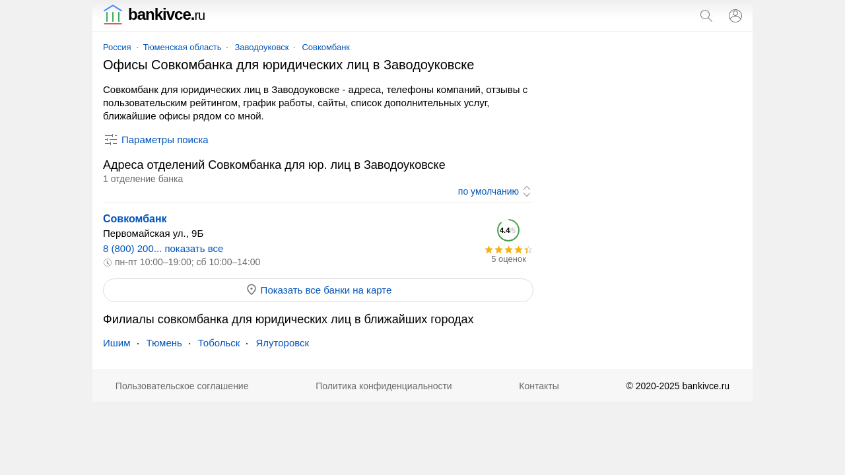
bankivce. (154, 14)
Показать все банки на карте (318, 289)
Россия (117, 47)
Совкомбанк (326, 47)
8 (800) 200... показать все (163, 248)
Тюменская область (182, 47)
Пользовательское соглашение (182, 386)
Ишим (117, 342)
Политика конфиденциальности (384, 386)
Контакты (538, 386)
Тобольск (219, 342)
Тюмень (164, 342)
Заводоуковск (261, 47)
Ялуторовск (282, 342)
